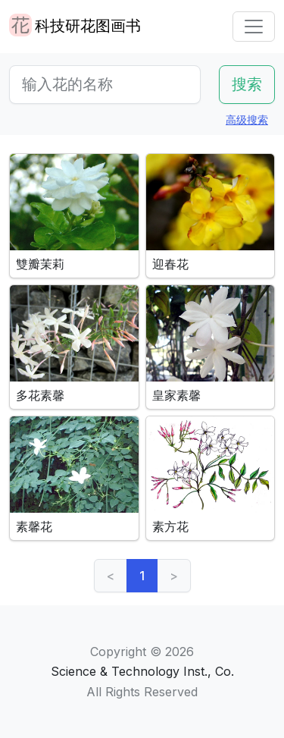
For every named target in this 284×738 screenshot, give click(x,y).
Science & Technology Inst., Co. (142, 671)
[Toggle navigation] (254, 26)
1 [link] (142, 575)
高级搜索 (247, 119)
